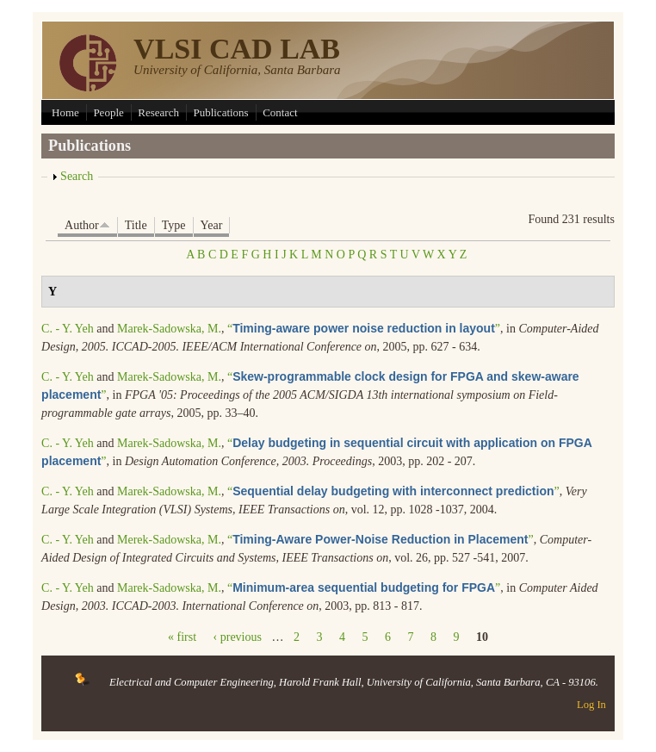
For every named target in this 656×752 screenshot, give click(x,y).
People (108, 112)
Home (65, 112)
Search (76, 176)
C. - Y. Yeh (67, 328)
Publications (220, 112)
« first (182, 637)
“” (363, 328)
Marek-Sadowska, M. (169, 328)
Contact (280, 112)
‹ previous (238, 637)
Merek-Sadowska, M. (169, 539)
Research (158, 112)
